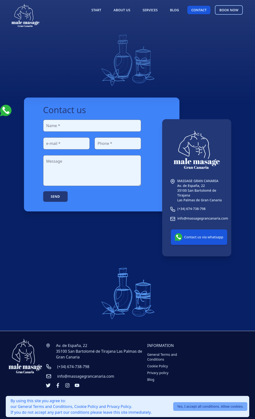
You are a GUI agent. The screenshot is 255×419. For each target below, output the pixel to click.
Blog (150, 379)
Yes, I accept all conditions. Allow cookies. (210, 406)
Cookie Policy (157, 366)
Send (55, 196)
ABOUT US (121, 10)
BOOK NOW (228, 10)
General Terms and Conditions (162, 357)
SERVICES (150, 10)
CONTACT (199, 10)
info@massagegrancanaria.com (85, 376)
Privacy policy (158, 372)
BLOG (174, 10)
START (96, 10)
